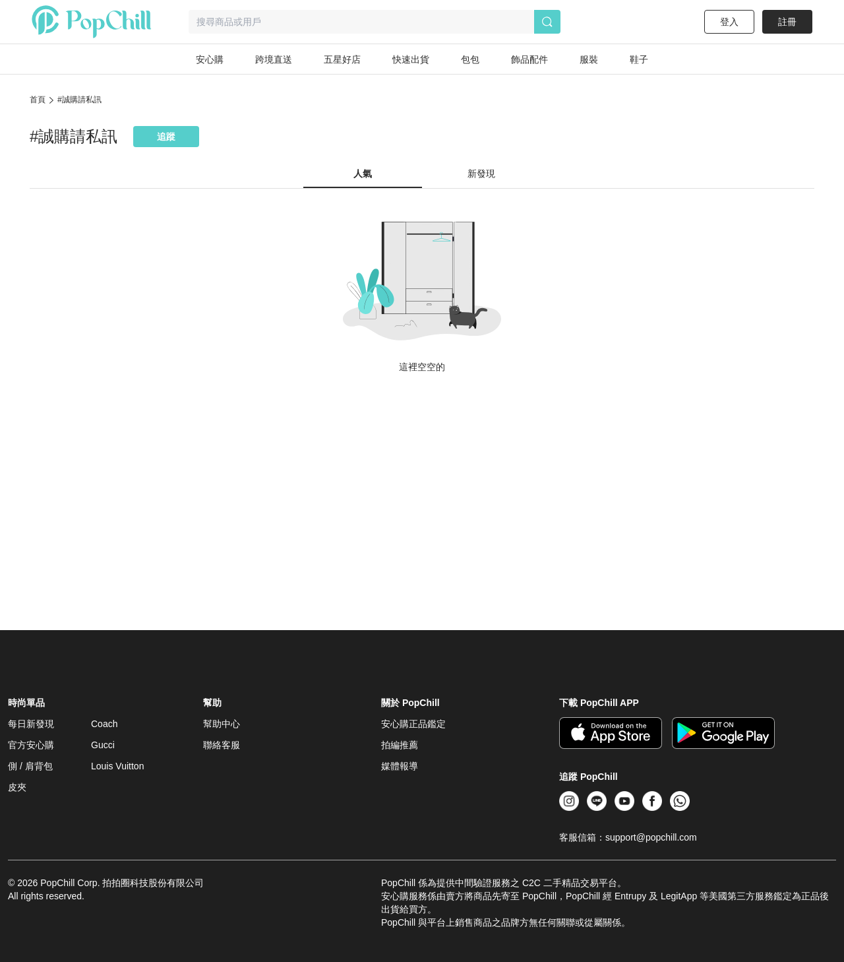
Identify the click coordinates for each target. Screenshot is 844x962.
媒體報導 (399, 766)
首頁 (37, 99)
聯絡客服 (221, 745)
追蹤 (166, 136)
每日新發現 (31, 724)
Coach (104, 724)
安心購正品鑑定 (413, 724)
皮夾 (17, 787)
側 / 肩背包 (30, 766)
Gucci (103, 745)
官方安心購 (31, 745)
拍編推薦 (399, 745)
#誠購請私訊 (79, 99)
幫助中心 (221, 724)
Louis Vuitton (117, 766)
